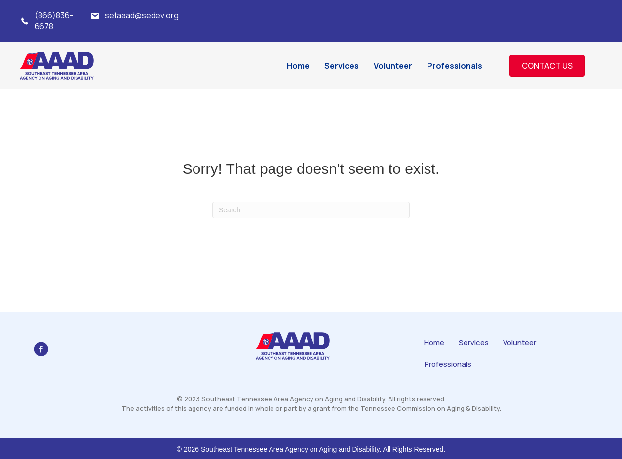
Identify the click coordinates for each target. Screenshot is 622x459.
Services (474, 342)
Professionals (448, 364)
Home (434, 342)
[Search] (311, 210)
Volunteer (519, 342)
